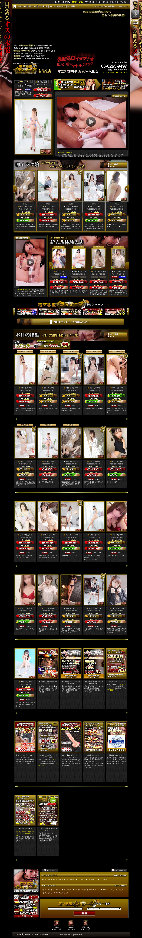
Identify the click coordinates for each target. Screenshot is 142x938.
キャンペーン (91, 879)
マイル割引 (103, 879)
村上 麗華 (117, 271)
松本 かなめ (24, 608)
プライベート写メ (80, 890)
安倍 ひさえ (24, 535)
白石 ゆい (93, 461)
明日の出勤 (57, 879)
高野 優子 (24, 388)
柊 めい (40, 82)
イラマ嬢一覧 (69, 879)
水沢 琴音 (116, 388)
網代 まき (116, 461)
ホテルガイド (94, 890)
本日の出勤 (46, 879)
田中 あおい (24, 206)
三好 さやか (116, 608)
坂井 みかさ (47, 535)
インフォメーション (62, 893)
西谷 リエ (93, 206)
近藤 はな (24, 682)
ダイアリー (46, 890)
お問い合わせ (47, 893)
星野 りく (116, 206)
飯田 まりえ (93, 608)
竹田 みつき (70, 388)
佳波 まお (116, 535)
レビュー (57, 890)
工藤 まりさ (98, 271)
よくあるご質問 (118, 890)
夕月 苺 (93, 535)
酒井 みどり (78, 271)
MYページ (106, 890)
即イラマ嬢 (67, 890)
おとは (58, 271)
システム (80, 879)
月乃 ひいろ (70, 535)
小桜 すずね (70, 206)
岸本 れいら (70, 608)
